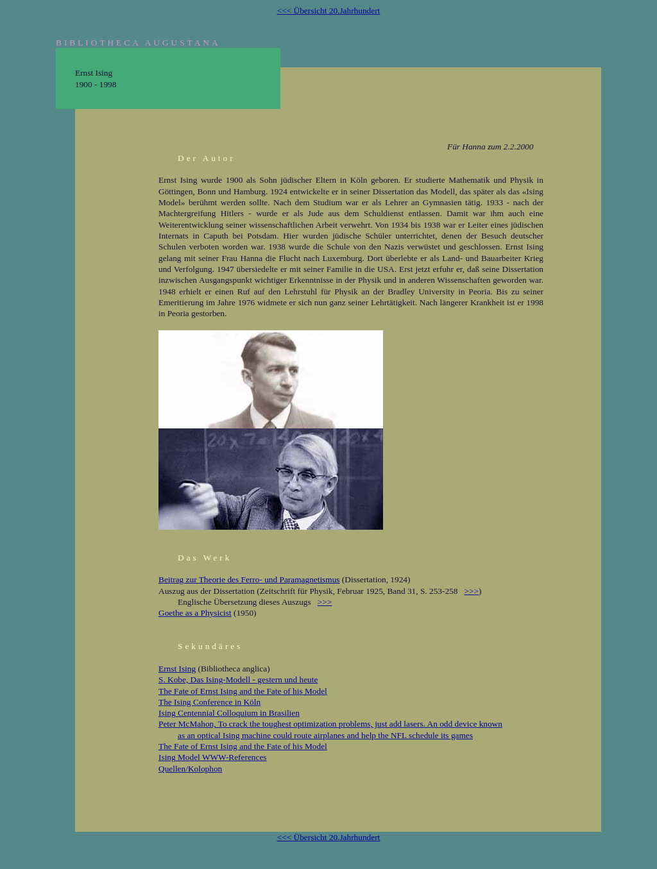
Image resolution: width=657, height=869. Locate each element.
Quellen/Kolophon (190, 768)
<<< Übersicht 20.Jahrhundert (328, 10)
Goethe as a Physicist (195, 613)
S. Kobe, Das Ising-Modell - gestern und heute (238, 679)
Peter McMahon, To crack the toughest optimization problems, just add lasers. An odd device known (330, 724)
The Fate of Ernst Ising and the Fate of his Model (242, 691)
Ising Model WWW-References (212, 757)
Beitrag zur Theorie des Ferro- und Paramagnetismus (249, 579)
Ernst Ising (177, 668)
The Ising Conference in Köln (209, 702)
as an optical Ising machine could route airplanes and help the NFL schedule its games (325, 735)
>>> (471, 591)
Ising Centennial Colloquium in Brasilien (229, 713)
